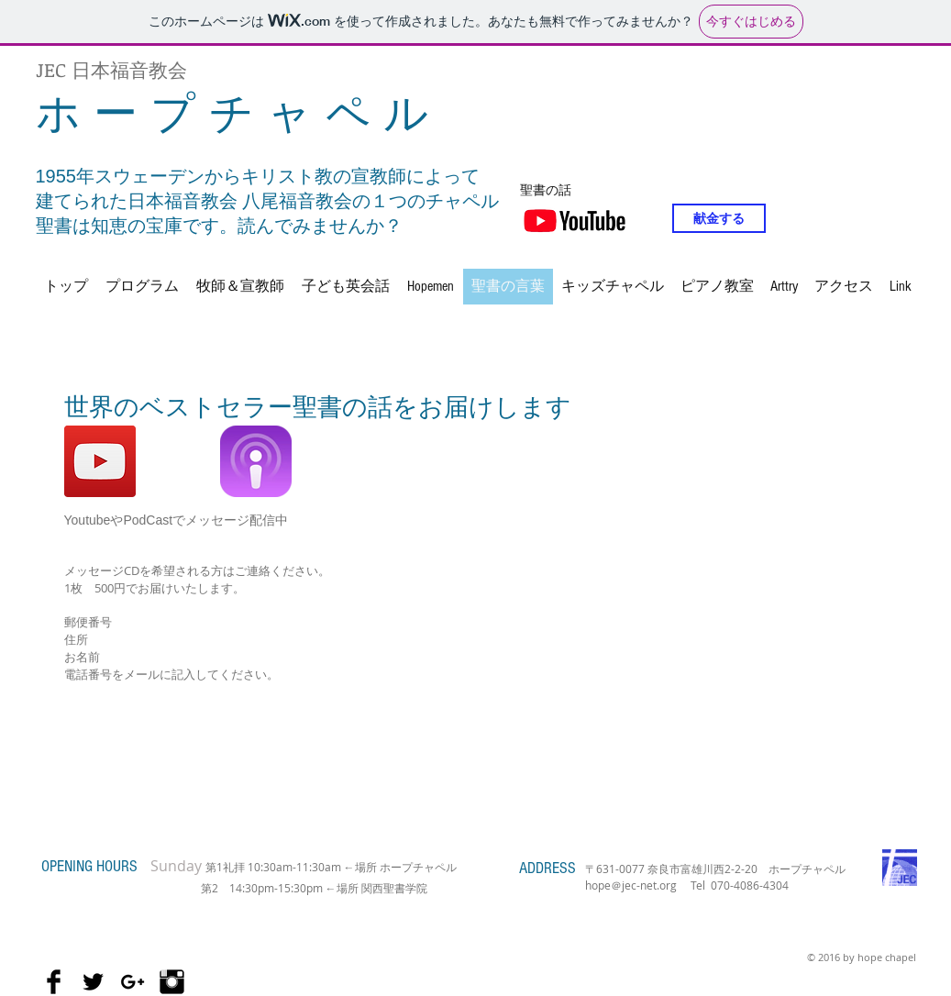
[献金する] (719, 218)
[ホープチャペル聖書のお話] (100, 461)
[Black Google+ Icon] (132, 981)
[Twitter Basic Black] (93, 981)
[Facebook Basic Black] (53, 981)
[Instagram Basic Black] (172, 981)
